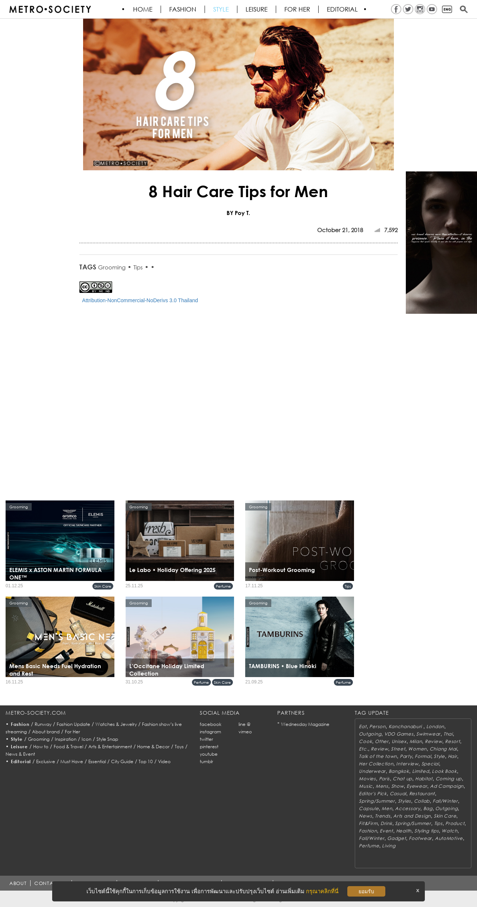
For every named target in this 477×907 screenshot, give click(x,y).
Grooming (112, 267)
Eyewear (417, 786)
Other (382, 741)
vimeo (245, 731)
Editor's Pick (372, 793)
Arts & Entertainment (110, 746)
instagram (210, 731)
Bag (428, 808)
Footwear (420, 838)
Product (454, 823)
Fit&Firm (368, 823)
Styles (404, 801)
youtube (209, 754)
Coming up (449, 778)
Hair (452, 756)
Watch (450, 831)
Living (388, 845)
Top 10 (146, 761)
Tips (138, 267)
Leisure (257, 9)
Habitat (424, 778)
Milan (416, 741)
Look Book (444, 771)
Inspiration (65, 739)
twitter (206, 739)
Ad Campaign (447, 786)
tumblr (206, 761)
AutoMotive (449, 838)
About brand (46, 731)
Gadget (396, 838)
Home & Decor (153, 746)
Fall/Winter (445, 801)
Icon (86, 739)
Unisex (399, 741)
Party (406, 756)
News (365, 816)
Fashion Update (73, 724)
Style (221, 9)
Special (430, 764)
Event (386, 831)
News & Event (20, 754)
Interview (407, 764)
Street (398, 749)
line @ (244, 724)
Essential (97, 761)
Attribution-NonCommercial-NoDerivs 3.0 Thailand (140, 300)
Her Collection (376, 764)
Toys (179, 746)
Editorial (342, 9)
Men (387, 808)
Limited (420, 771)
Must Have (71, 761)
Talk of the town (378, 756)
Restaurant (422, 793)
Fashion (183, 9)
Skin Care (102, 586)
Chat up (402, 778)
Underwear (372, 771)
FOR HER (297, 9)
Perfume (223, 586)
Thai (448, 734)
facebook (210, 724)
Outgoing (370, 734)
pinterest (209, 746)
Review (433, 741)
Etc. (363, 749)
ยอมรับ (366, 891)
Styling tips (426, 831)
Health (403, 831)
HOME (143, 9)
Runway (43, 724)
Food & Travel (68, 746)
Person (377, 726)
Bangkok (399, 771)
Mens (382, 786)
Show (397, 786)
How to (40, 746)
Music (366, 786)
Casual (398, 793)
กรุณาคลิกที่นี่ (322, 891)
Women (417, 749)
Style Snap (107, 739)
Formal (423, 756)
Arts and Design (412, 816)
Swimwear (428, 734)
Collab (422, 801)
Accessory (407, 808)
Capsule (369, 808)
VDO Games (398, 734)
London (435, 726)
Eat (362, 726)
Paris (384, 778)
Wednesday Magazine (305, 724)
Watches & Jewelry (116, 724)
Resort (452, 741)
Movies (367, 778)
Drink (386, 823)
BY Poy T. (238, 212)
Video (164, 761)
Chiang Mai (443, 749)
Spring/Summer (377, 801)
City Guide (122, 761)
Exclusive (45, 761)
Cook (365, 741)
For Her (72, 731)
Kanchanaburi (406, 726)
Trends (382, 816)
